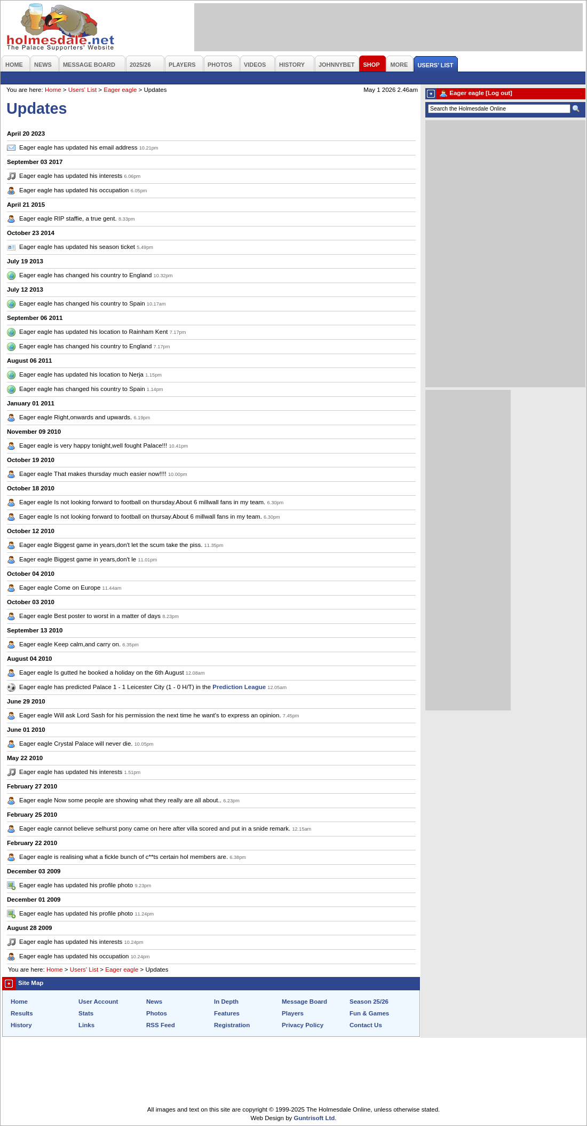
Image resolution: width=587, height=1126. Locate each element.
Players (293, 1013)
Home (53, 90)
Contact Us (366, 1025)
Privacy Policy (302, 1025)
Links (86, 1025)
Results (22, 1013)
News (154, 1001)
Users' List (82, 90)
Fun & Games (369, 1013)
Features (227, 1013)
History (21, 1025)
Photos (156, 1013)
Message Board (304, 1001)
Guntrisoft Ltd (314, 1118)
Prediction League (239, 687)
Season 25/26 (369, 1001)
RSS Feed (160, 1025)
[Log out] (499, 93)
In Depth (226, 1001)
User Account (98, 1001)
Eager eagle (120, 90)
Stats (85, 1013)
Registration (232, 1025)
